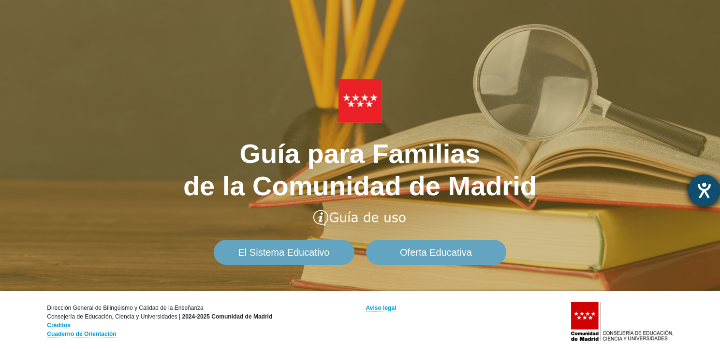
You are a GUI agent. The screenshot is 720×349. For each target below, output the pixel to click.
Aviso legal (381, 308)
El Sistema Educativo (284, 252)
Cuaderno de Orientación (81, 334)
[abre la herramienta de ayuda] (704, 190)
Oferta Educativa (436, 252)
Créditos (59, 325)
